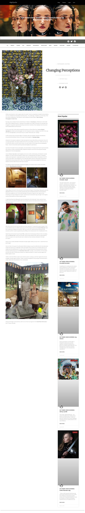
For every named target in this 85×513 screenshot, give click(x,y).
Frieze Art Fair (12, 235)
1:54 (23, 233)
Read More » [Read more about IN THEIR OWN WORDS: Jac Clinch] (62, 351)
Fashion (18, 45)
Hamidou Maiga (36, 137)
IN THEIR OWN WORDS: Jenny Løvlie (67, 410)
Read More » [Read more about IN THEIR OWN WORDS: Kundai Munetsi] (62, 275)
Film (23, 45)
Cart (74, 2)
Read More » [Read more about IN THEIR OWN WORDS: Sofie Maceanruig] (62, 502)
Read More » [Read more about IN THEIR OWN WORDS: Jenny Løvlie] (62, 423)
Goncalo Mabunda (41, 227)
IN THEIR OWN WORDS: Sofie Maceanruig (67, 489)
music (50, 45)
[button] (42, 37)
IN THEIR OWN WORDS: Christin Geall (67, 179)
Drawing (68, 45)
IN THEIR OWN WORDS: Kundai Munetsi (67, 262)
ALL (7, 45)
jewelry (12, 45)
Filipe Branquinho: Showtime (16, 166)
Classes (64, 2)
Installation (44, 45)
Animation (28, 45)
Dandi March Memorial (24, 250)
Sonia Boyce (33, 121)
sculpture (62, 45)
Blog (59, 2)
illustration (75, 45)
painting (55, 45)
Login (69, 2)
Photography (36, 45)
